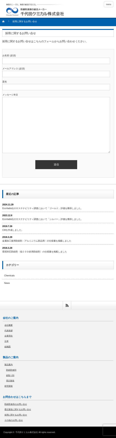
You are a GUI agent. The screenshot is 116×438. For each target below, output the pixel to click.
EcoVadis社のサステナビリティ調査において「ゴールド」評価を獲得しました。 (42, 208)
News (7, 283)
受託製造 (10, 381)
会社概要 (8, 325)
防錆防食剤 (11, 370)
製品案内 (8, 364)
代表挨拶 (8, 330)
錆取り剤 (10, 375)
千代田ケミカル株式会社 (26, 432)
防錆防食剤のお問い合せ (15, 404)
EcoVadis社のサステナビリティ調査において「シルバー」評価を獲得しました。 (42, 219)
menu (108, 4)
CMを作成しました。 (13, 230)
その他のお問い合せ (13, 420)
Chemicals (9, 275)
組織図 (7, 347)
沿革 (6, 341)
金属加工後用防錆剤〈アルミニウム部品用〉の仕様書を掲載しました (36, 241)
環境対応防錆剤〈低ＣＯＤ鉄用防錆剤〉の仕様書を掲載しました (34, 251)
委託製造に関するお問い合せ (17, 409)
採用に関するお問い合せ (15, 415)
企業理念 (8, 336)
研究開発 (8, 386)
